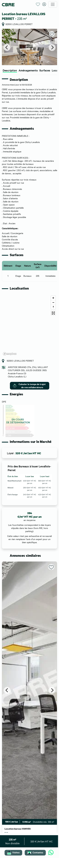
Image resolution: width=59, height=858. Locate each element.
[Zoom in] (53, 298)
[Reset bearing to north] (53, 307)
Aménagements (28, 70)
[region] (29, 325)
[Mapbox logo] (10, 354)
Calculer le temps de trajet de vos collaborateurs (29, 385)
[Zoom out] (53, 302)
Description (10, 70)
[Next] (52, 47)
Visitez (13, 853)
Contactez (35, 853)
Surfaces (44, 70)
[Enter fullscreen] (53, 313)
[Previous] (6, 47)
